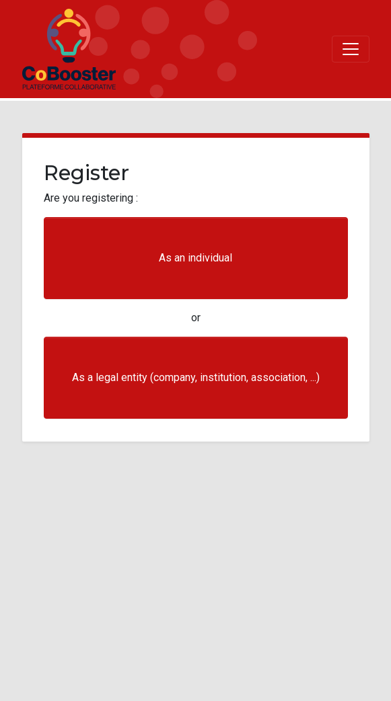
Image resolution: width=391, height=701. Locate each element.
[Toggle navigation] (350, 49)
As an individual (195, 257)
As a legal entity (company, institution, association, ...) (196, 377)
